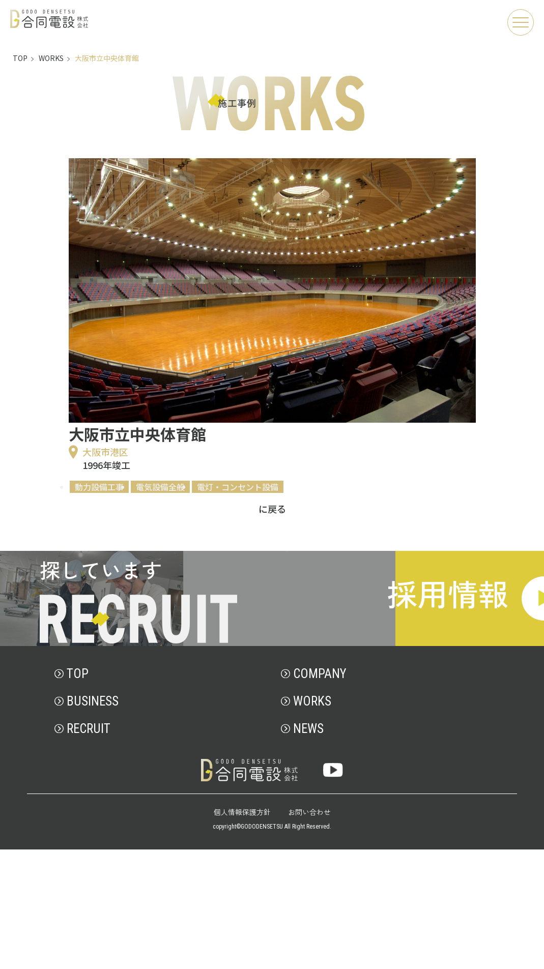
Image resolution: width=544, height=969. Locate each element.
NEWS (308, 848)
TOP (78, 793)
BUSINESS (93, 820)
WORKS (312, 820)
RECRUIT (88, 848)
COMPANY (320, 793)
